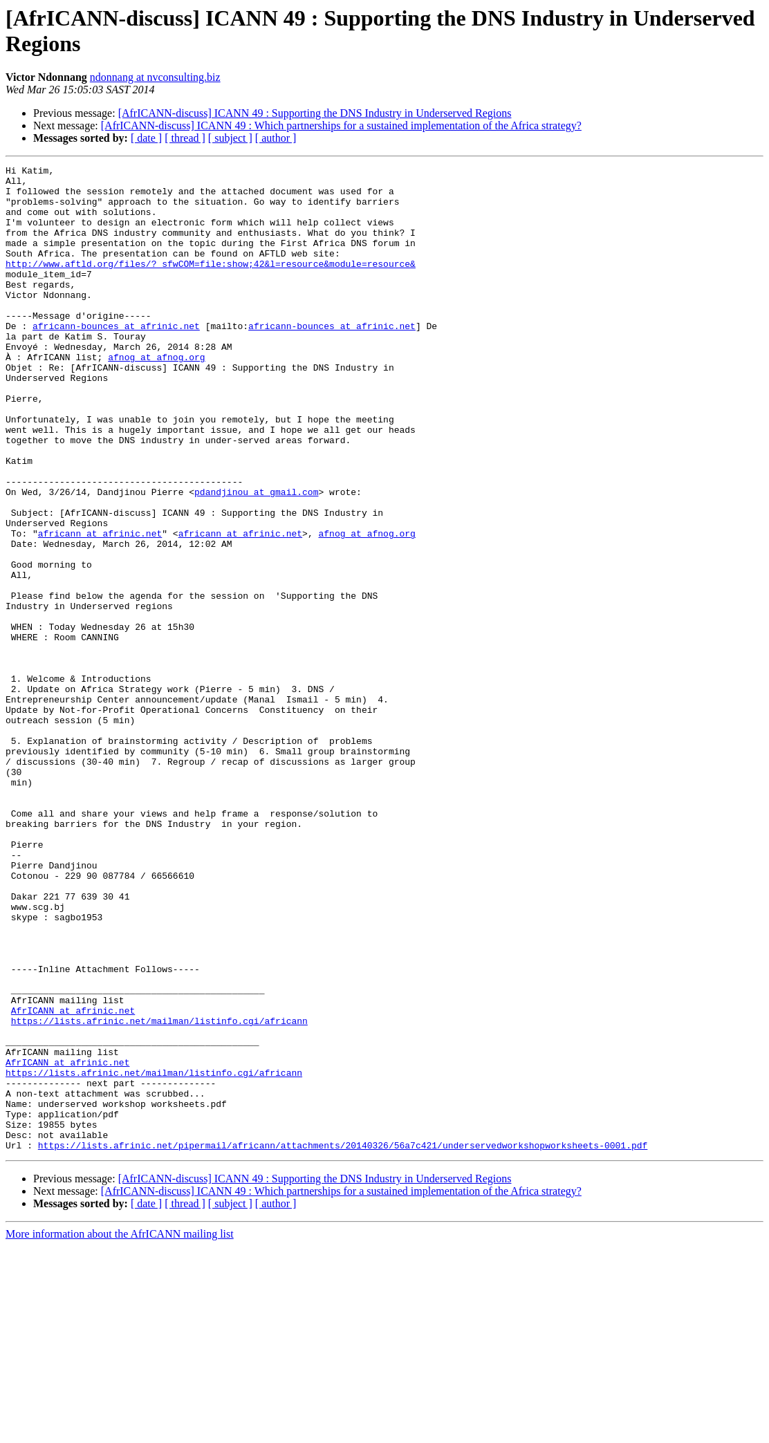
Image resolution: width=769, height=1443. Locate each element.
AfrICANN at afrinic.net (73, 1180)
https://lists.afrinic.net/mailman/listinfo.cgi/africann (159, 1192)
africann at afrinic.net (100, 608)
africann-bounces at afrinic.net (116, 359)
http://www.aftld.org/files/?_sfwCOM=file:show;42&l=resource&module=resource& (211, 284)
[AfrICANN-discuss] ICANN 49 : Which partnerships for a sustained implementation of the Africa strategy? (341, 125)
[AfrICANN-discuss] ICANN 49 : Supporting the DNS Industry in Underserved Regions (315, 113)
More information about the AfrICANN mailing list (120, 1431)
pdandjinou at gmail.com (256, 558)
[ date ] (146, 138)
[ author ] (276, 138)
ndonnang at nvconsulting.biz (155, 77)
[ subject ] (230, 138)
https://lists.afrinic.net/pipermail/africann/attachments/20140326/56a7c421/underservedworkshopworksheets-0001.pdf (342, 1342)
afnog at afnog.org (156, 396)
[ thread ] (185, 138)
